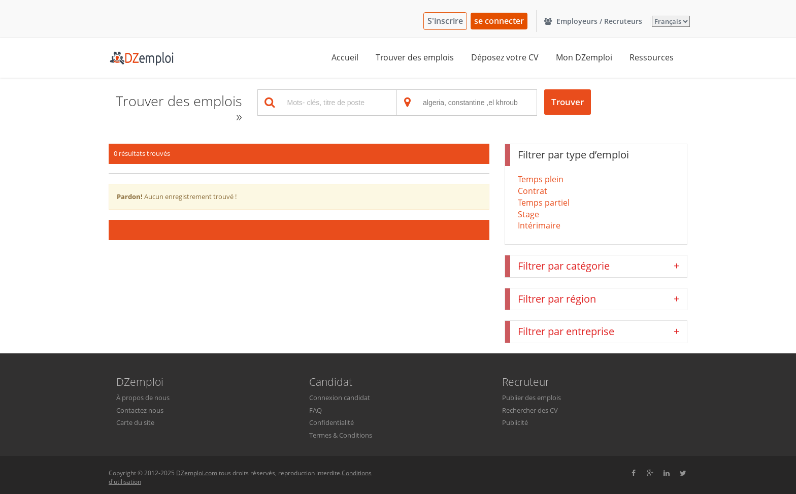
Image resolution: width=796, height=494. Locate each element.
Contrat (532, 190)
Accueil (344, 57)
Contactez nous (139, 410)
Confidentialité (331, 422)
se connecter (499, 20)
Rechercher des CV (530, 410)
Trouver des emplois (415, 57)
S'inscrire (445, 20)
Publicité (515, 422)
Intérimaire (539, 225)
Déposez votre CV (505, 57)
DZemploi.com (196, 473)
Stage (528, 214)
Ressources (651, 57)
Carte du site (135, 422)
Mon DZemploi (584, 57)
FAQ (315, 410)
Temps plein (540, 179)
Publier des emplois (531, 397)
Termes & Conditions (340, 435)
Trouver (567, 102)
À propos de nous (143, 397)
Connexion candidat (339, 397)
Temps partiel (544, 202)
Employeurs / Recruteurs (593, 21)
